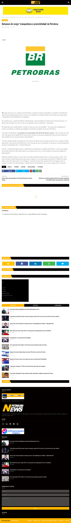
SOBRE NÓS (61, 520)
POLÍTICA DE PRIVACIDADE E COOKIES (49, 520)
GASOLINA (23, 167)
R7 (4, 40)
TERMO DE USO (36, 520)
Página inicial (5, 17)
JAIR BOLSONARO (31, 167)
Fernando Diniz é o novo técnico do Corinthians (20, 338)
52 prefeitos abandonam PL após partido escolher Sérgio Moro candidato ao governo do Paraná (31, 373)
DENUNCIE (29, 520)
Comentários (58, 305)
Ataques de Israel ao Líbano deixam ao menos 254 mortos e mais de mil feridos (27, 352)
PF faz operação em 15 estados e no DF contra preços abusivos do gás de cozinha (28, 345)
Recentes (35, 305)
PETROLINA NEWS (14, 520)
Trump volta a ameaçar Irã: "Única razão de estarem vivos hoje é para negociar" (28, 366)
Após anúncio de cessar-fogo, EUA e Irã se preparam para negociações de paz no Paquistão (30, 330)
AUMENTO (10, 167)
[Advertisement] (34, 34)
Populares (13, 305)
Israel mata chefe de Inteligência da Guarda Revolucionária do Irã (24, 309)
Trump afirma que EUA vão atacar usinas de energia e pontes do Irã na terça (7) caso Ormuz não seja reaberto (34, 316)
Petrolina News (6, 27)
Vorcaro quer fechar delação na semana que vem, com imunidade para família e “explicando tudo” (32, 323)
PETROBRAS (12, 17)
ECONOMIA (16, 167)
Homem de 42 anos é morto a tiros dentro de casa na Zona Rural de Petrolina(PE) (28, 359)
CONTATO (67, 520)
